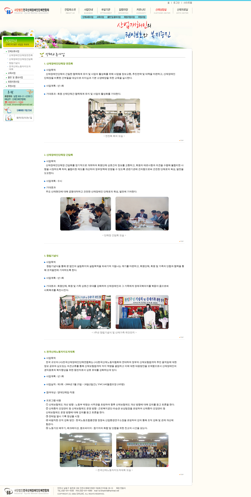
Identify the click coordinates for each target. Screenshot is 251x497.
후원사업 (141, 17)
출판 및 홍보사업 (113, 17)
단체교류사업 (88, 17)
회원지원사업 (129, 17)
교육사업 (100, 17)
